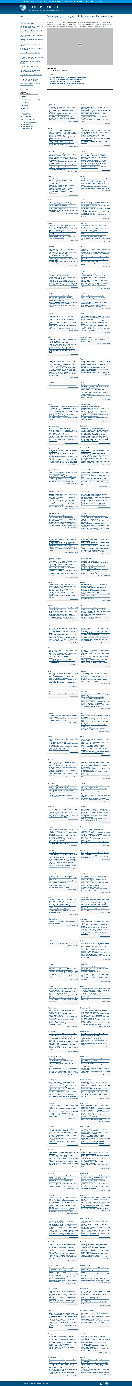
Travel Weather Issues (86, 1310)
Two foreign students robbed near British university (63, 506)
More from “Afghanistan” (73, 121)
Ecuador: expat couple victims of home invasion (62, 525)
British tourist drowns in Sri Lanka (58, 967)
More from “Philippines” (73, 868)
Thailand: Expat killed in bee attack (59, 434)
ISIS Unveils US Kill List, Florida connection (93, 297)
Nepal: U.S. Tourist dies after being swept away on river (95, 775)
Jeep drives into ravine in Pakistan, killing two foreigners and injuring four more (62, 836)
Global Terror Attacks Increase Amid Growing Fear (63, 998)
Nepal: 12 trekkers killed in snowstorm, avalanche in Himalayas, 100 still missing (95, 769)
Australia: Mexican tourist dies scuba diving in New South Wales (68, 77)
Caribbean (51, 246)
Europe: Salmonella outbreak (57, 1059)
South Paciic (51, 941)
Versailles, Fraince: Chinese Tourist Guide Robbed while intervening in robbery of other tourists (95, 1277)
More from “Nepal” (106, 778)
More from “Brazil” (106, 218)
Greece (50, 605)
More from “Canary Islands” (104, 241)
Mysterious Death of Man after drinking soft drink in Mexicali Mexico (63, 744)
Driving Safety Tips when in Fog (90, 1319)
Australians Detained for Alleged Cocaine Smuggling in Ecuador (60, 1023)
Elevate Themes (102, 1383)
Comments (27, 114)
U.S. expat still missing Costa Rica (59, 480)
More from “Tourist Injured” (72, 1098)
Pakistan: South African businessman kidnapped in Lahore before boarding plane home (63, 842)
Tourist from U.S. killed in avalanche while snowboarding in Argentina (61, 140)
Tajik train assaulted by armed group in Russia (62, 547)
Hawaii (82, 605)
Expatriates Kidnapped (54, 558)
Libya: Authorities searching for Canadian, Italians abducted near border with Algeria (63, 561)
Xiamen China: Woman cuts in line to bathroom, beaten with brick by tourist (62, 277)
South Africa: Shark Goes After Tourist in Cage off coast (95, 922)
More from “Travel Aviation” (72, 1304)
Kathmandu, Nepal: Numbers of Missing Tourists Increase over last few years (95, 136)
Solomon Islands (52, 919)
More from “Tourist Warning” (104, 1190)
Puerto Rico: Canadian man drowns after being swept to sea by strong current (94, 883)
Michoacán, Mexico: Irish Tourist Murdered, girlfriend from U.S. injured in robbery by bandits (62, 1095)
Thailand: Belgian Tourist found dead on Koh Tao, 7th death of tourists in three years (95, 991)
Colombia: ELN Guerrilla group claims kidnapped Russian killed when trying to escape (63, 302)
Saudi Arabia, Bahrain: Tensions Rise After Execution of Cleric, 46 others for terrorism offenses (93, 277)
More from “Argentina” (73, 146)
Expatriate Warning (53, 513)
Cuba (49, 337)
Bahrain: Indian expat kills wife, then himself (93, 505)
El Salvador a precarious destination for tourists (62, 385)
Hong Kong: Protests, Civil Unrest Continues (61, 280)
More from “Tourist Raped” (72, 1145)
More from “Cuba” (74, 354)
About (33, 1)
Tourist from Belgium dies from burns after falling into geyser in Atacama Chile (95, 260)
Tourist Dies (72, 17)
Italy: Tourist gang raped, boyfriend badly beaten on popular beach (62, 1092)
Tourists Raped (84, 1242)
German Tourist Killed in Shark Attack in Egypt (94, 367)
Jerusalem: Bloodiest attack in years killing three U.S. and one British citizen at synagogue (62, 653)
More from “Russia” (74, 914)
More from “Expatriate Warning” (71, 527)
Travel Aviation (52, 1288)
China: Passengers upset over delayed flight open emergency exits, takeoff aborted (63, 274)
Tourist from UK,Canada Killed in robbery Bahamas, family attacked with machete (60, 179)
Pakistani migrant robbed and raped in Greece (62, 619)
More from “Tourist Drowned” (104, 1046)
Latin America (84, 691)
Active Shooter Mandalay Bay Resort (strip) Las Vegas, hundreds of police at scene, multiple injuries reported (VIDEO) (62, 1366)
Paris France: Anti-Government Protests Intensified (63, 406)
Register (99, 1)
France (50, 582)
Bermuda (82, 176)
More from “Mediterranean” (104, 731)
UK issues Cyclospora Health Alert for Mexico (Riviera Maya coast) (62, 1061)
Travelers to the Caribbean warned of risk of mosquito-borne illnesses (61, 1221)
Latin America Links (28, 124)
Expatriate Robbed (53, 491)
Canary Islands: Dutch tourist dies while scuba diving (65, 81)
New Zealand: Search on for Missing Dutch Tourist (63, 789)
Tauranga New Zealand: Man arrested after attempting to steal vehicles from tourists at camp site (63, 792)
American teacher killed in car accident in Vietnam (95, 1372)
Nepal (82, 760)
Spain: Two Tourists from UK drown (91, 1038)
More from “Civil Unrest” (105, 288)
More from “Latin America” (105, 708)
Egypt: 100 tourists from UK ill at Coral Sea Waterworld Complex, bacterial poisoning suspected (61, 1065)
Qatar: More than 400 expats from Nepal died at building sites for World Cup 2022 (95, 572)
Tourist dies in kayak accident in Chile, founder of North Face (95, 257)
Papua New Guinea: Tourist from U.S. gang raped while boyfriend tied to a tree (63, 154)
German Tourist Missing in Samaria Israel (61, 659)
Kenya (50, 691)
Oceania (82, 806)
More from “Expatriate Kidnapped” (71, 464)
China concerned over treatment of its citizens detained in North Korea (62, 813)
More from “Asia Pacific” (73, 171)
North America (84, 783)
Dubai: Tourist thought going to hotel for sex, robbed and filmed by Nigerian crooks (94, 745)
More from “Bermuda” (106, 190)
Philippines (51, 850)
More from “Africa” (106, 123)
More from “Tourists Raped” (104, 1258)
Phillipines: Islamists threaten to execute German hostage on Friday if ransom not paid (63, 165)
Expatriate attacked (53, 426)
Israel (49, 647)
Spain (81, 941)
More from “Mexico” (74, 752)
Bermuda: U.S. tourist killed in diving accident (94, 182)
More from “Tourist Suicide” (72, 1188)
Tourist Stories (84, 1150)
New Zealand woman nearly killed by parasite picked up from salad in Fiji (94, 819)
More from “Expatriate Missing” (71, 483)
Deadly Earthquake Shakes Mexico (59, 750)
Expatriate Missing (53, 470)
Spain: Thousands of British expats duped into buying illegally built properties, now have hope (62, 522)
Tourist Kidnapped (85, 1080)
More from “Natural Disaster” (72, 776)
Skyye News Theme (35, 1383)
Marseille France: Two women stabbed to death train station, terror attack (62, 586)
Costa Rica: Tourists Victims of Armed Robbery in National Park (31, 43)
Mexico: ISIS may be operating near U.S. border (62, 204)
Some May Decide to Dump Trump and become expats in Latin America (62, 1323)
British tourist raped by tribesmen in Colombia (94, 1256)
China (49, 271)
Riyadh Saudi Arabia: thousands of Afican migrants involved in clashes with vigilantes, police (63, 544)
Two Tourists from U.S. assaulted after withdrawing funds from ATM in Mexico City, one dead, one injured (63, 1202)
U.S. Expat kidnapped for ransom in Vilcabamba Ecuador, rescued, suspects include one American (63, 460)
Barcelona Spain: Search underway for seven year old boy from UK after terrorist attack (95, 953)
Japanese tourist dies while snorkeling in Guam (94, 809)
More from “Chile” (106, 266)
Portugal (82, 850)
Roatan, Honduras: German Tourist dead (92, 1037)
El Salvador (51, 382)
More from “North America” (105, 801)
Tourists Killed (52, 1242)
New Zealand (52, 783)
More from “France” (74, 599)
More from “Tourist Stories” (105, 1168)
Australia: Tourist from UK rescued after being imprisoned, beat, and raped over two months (94, 154)
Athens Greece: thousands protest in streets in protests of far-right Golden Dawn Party (62, 616)
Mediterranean (84, 713)
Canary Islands (84, 223)
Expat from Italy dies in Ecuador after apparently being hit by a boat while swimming (95, 432)
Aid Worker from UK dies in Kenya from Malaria (62, 694)
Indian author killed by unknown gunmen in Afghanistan (61, 111)
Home (26, 1)
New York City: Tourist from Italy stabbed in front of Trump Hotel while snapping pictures (95, 1023)
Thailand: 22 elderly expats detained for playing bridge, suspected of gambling (94, 415)
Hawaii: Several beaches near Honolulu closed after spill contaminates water (94, 618)
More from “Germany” (106, 600)
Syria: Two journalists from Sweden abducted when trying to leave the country (94, 680)
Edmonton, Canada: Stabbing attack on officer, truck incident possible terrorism (62, 226)
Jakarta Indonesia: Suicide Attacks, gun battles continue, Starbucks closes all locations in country (95, 632)
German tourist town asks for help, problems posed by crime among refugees (94, 591)
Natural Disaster (52, 760)
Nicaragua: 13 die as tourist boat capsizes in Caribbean (94, 1200)
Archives (22, 99)
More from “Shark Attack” (105, 912)
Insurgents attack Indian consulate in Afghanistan (63, 116)
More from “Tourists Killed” (72, 1260)
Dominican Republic (86, 337)
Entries (26, 113)
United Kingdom (85, 1334)
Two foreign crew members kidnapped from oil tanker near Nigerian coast (62, 568)
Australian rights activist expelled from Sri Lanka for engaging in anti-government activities (62, 969)
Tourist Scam (51, 1150)
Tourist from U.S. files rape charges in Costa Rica (63, 328)
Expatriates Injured (85, 537)
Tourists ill (51, 1218)
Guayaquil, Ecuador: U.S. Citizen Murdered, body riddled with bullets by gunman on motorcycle (63, 368)
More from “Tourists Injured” (104, 1237)
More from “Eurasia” (106, 399)
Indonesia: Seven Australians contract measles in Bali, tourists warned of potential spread (63, 1224)
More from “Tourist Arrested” (72, 1026)
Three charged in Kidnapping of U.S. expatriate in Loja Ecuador (63, 451)
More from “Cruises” (106, 332)
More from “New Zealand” (73, 798)
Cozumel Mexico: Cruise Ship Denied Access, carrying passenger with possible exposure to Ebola (94, 322)
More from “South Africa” (105, 936)
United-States (52, 1357)
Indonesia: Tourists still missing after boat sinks (94, 637)
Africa (82, 105)
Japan (49, 671)
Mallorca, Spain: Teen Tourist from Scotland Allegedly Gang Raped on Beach (61, 415)
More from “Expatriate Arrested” (104, 421)
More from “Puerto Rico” (105, 892)
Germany (83, 582)
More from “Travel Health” (105, 1305)
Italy (81, 647)
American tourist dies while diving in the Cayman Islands (66, 79)
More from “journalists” (105, 683)
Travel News (51, 1310)
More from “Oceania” (106, 822)
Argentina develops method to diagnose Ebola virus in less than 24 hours (62, 137)
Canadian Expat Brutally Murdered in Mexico (61, 517)
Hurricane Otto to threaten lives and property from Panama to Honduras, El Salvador (63, 1320)
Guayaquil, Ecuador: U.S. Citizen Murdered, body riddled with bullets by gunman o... (31, 87)
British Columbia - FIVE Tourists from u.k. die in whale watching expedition (62, 237)
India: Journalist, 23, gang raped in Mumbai (93, 478)
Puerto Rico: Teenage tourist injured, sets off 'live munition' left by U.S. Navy (95, 889)
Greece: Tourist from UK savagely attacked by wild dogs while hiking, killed (63, 412)
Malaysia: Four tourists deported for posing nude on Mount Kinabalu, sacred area (63, 162)
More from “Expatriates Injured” (104, 553)
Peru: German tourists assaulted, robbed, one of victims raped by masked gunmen (95, 1254)
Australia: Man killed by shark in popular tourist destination (94, 906)
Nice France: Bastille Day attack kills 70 (60, 1211)
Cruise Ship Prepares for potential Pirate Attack (94, 316)
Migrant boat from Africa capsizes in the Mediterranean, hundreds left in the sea (92, 550)
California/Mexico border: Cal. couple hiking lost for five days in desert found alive (95, 786)
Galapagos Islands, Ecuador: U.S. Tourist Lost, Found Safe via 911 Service (62, 362)
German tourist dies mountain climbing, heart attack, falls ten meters (62, 1045)
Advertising (42, 1)
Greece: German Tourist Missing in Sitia (60, 614)
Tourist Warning (85, 1173)
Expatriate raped (85, 470)
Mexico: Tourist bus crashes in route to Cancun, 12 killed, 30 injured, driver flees (63, 1257)
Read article (101, 26)
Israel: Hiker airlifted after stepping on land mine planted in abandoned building (95, 728)
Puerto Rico (83, 874)
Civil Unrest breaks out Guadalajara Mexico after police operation (95, 281)
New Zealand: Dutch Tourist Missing (59, 787)
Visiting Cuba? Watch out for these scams (61, 347)
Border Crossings (53, 200)
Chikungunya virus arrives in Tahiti (58, 943)
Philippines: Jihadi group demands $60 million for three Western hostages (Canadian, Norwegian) (63, 858)
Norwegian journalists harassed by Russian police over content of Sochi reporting (95, 1059)
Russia (50, 897)
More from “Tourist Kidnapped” (104, 1098)
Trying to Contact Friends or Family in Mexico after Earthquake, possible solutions (63, 747)
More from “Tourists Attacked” (72, 1213)
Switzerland (83, 964)
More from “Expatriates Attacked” (71, 552)
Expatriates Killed (85, 558)
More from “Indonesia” (105, 642)
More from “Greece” (74, 620)
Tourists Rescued (53, 1265)
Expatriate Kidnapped (54, 448)
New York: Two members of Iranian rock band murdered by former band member (94, 494)
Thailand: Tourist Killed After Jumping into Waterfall (95, 130)
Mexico (50, 736)
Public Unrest (52, 874)
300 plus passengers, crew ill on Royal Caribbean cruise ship (63, 1068)
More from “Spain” (106, 959)
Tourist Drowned (85, 1031)
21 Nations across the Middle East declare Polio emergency (62, 767)
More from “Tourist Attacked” (104, 1026)
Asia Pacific (51, 151)
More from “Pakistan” (73, 845)
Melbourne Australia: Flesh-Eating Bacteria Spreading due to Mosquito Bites (93, 164)
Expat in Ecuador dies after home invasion (93, 434)
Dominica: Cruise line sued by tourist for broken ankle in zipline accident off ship (62, 252)
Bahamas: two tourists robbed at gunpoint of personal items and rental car (61, 185)
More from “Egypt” (106, 374)
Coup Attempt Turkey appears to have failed (61, 1302)
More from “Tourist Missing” (104, 1121)
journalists (83, 671)
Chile (81, 246)
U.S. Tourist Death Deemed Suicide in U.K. (61, 1179)
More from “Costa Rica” (73, 330)
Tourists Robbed (85, 1265)
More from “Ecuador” (74, 377)
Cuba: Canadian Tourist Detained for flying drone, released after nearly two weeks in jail (63, 344)
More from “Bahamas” (73, 194)
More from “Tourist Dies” (73, 1051)
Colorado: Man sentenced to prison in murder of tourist (31, 34)
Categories (23, 92)
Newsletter (88, 1)
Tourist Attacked (85, 1008)
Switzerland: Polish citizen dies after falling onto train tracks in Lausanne (94, 969)
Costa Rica (51, 313)
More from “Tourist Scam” (73, 1166)
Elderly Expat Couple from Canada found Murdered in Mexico (93, 566)
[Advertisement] (91, 8)
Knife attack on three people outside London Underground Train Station (94, 1181)
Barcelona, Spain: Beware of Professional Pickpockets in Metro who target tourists (93, 1142)
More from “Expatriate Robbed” (71, 508)
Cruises (82, 313)
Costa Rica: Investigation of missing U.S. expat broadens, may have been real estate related (62, 477)
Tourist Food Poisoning (54, 1056)
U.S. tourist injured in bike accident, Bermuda (94, 186)
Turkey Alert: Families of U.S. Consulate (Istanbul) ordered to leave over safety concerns (95, 752)
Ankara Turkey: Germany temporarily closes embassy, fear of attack (61, 1347)
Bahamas (50, 176)
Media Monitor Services (73, 1)
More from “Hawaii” (106, 620)
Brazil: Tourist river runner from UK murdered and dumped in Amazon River (95, 206)
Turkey (50, 1334)
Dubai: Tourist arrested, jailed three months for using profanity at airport (94, 742)
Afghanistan (51, 105)
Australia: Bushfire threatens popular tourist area (95, 1321)
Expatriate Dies (84, 426)
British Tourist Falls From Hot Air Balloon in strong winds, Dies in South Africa (95, 111)
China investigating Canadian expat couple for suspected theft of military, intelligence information (63, 282)
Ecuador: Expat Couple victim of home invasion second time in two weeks (62, 504)
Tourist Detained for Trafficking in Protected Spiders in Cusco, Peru (93, 699)
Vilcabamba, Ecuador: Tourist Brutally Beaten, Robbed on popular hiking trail (62, 365)
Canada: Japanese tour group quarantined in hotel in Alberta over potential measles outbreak (63, 1231)
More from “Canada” (74, 240)
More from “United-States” (72, 1375)
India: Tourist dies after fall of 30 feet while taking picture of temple (63, 629)
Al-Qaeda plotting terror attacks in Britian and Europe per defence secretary (94, 1346)
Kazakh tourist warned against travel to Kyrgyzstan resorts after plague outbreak (95, 387)
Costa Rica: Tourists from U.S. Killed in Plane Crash (62, 320)
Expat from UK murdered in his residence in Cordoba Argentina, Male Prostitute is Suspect (62, 131)
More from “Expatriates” (105, 531)
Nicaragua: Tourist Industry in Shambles (92, 274)
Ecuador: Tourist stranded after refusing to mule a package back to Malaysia (63, 716)
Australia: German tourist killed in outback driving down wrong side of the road (95, 167)
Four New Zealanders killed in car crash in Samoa (95, 811)
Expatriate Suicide (85, 491)
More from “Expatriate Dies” (104, 443)
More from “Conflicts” (106, 308)
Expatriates (83, 513)
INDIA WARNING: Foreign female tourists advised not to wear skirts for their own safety (63, 639)
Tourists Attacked (53, 1195)
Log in (24, 111)
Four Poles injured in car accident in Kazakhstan (95, 385)
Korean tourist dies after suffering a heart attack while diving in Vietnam (70, 85)
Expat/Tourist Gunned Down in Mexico (92, 561)
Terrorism (50, 986)
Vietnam (82, 1357)
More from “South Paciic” (73, 945)
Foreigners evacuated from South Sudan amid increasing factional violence (62, 1277)
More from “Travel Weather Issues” (103, 1325)
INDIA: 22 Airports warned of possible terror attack (63, 637)
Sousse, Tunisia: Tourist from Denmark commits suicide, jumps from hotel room (62, 1176)
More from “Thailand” (106, 1001)
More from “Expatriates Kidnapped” (71, 577)
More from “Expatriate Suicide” (104, 507)
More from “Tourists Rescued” (72, 1283)
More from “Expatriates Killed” (104, 575)
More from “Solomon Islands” (72, 925)
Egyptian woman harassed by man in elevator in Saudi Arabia (95, 1068)
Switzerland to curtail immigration (58, 205)
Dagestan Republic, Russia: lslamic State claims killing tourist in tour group (63, 900)
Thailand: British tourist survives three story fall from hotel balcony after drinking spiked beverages (63, 1071)
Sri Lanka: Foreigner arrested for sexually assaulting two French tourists (93, 1248)
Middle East (83, 736)
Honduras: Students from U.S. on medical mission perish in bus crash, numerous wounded (95, 1203)
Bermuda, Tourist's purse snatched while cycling (95, 188)
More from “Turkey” (74, 1350)
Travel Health (84, 1288)
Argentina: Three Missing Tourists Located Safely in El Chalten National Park (63, 134)
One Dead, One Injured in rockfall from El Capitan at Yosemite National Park (63, 1369)
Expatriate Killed (85, 448)
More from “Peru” (106, 845)
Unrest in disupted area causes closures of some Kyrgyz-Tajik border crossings (63, 207)
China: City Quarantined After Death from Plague (63, 285)
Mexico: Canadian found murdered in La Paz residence (94, 458)
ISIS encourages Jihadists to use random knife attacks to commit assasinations (94, 1349)
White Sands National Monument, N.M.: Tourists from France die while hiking (95, 1206)
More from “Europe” (74, 421)
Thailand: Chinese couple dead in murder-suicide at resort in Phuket (63, 1184)
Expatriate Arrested (85, 404)
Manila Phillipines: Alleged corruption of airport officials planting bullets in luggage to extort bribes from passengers (63, 158)
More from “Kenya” (74, 695)
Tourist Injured (52, 1080)
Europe (50, 404)
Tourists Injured (84, 1218)
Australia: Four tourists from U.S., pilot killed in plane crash (94, 157)
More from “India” (74, 642)
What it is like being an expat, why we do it (93, 523)
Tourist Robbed (84, 1126)
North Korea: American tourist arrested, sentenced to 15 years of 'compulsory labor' (63, 816)
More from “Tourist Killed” (73, 1118)
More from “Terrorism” (73, 1003)
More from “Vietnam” (106, 1374)
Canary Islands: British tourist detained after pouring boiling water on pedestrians (93, 235)
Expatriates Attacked (54, 537)
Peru (81, 827)
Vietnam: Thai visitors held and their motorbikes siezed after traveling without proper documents (94, 1363)
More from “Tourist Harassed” (104, 1074)
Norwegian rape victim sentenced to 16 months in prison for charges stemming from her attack (95, 480)
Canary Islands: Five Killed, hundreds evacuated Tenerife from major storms (95, 229)
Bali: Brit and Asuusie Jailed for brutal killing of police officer (94, 629)
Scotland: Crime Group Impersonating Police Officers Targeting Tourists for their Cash (61, 1156)
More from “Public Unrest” (73, 889)
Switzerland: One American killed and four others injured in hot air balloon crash (95, 975)
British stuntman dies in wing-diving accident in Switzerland (67, 83)
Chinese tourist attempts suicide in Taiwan (61, 1186)
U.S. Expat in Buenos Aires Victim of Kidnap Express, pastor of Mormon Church (61, 143)
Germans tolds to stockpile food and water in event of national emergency (95, 597)
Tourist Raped (52, 1126)
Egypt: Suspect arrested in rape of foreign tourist (95, 372)
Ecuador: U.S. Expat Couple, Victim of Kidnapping (63, 462)
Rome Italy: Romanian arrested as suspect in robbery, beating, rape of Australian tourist (94, 660)
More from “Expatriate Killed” (104, 464)
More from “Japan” (74, 686)
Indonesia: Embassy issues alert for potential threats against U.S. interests (94, 635)
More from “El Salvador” (73, 387)
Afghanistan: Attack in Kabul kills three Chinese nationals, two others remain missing (62, 114)
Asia (81, 128)
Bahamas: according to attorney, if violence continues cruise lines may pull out (61, 188)
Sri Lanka (50, 964)
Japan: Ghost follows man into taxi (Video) (61, 676)
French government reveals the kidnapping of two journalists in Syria (63, 574)
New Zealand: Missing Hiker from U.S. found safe (63, 786)
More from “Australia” (106, 170)
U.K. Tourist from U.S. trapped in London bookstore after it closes (92, 1162)
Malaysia (50, 713)
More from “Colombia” (73, 308)
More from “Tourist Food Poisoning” (71, 1074)
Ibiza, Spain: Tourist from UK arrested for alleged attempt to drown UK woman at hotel (95, 944)
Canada (50, 223)
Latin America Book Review (30, 122)
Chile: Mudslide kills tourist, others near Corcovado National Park (30, 78)
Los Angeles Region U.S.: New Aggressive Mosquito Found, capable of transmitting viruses (95, 798)
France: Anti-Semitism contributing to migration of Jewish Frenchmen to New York (95, 529)
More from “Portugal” (106, 859)
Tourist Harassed (85, 1056)
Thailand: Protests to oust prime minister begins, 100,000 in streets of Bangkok (63, 881)
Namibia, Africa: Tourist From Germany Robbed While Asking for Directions (94, 108)
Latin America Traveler (29, 128)
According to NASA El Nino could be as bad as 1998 (94, 1323)
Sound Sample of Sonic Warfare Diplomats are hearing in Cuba (94, 1184)
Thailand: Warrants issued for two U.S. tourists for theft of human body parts (95, 1159)
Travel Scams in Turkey (55, 1345)
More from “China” (74, 287)
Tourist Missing (84, 1103)
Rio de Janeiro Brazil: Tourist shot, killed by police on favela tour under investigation (95, 203)
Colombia (50, 293)
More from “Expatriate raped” (104, 486)
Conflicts (82, 293)
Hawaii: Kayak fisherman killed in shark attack (94, 609)
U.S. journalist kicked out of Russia (59, 909)
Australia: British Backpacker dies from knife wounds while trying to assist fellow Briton (93, 160)
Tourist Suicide (52, 1173)
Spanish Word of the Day (29, 130)
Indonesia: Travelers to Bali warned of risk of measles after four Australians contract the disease (63, 1234)
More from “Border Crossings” (72, 213)
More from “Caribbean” (73, 265)
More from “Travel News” (73, 1329)
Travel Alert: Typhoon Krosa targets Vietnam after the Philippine (95, 1369)
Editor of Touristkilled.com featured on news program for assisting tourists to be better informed (63, 1313)
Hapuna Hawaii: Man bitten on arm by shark (93, 608)
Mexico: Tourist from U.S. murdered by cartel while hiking (31, 29)
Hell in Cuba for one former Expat (58, 255)
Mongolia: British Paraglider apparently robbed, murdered (94, 142)
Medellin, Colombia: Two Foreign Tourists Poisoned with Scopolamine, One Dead (61, 296)
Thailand (82, 986)
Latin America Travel (28, 126)
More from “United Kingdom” (104, 1352)
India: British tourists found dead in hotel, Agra (94, 1208)
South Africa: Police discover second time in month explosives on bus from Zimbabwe (95, 930)
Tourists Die (83, 1195)
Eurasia (82, 382)
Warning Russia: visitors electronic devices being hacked (63, 906)
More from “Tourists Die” (105, 1210)
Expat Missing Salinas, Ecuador (58, 475)
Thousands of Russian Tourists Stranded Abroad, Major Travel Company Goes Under (63, 903)
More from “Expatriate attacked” (71, 443)
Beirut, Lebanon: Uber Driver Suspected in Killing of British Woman (95, 451)
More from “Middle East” (105, 755)
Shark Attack (84, 897)
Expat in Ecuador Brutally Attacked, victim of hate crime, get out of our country (63, 432)
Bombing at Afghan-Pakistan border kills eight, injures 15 (62, 118)
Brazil (82, 200)
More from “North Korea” (73, 819)
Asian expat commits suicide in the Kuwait (93, 503)
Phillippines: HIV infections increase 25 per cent (62, 860)
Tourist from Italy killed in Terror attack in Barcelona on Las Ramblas (92, 950)
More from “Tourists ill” (73, 1237)
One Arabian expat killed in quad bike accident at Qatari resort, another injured (95, 543)
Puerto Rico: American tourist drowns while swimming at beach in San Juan (93, 886)
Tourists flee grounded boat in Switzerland (93, 967)
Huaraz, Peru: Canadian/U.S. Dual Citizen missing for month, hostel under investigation (95, 702)
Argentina (51, 128)
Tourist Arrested (52, 1008)
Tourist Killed (52, 1103)
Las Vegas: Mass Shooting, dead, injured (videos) (95, 1197)
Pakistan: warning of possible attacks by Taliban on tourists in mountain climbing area (63, 830)
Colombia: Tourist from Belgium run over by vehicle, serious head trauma (61, 299)
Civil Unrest (83, 271)
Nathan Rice (45, 1383)
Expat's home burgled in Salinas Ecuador (61, 516)
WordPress (106, 1383)
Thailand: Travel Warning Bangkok (59, 887)
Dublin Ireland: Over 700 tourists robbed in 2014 (95, 1280)
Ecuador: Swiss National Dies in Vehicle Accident (95, 436)
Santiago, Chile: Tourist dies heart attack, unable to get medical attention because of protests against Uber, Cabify (95, 253)
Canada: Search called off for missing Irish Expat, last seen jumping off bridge (63, 229)
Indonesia (83, 626)
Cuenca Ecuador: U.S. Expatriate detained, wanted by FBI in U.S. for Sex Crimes (93, 412)
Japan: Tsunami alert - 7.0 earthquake (60, 678)
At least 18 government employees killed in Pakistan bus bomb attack (61, 839)
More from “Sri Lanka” (73, 979)
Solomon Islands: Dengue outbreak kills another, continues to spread (63, 922)
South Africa (83, 919)
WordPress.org (27, 116)
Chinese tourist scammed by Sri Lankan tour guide (63, 971)
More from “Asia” (107, 145)
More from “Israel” (74, 664)
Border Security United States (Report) (60, 202)
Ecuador (50, 359)
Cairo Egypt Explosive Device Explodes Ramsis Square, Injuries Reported (95, 369)
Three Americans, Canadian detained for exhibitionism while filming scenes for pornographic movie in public (63, 258)
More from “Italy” (107, 666)
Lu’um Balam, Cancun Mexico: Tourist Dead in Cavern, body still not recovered (94, 1034)
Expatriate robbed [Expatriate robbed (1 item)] (24, 105)
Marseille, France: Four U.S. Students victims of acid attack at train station (62, 590)
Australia (68, 17)
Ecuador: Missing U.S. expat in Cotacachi (61, 481)
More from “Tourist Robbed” (104, 1145)
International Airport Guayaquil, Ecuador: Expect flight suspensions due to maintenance (62, 371)
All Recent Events (55, 1)
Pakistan (50, 827)
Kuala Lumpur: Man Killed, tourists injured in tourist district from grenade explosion (63, 168)
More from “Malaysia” (73, 722)
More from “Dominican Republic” (103, 343)
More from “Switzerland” (105, 981)
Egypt (82, 359)
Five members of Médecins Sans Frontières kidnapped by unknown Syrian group (93, 305)
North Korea (51, 806)
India (49, 626)
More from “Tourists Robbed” (104, 1282)
